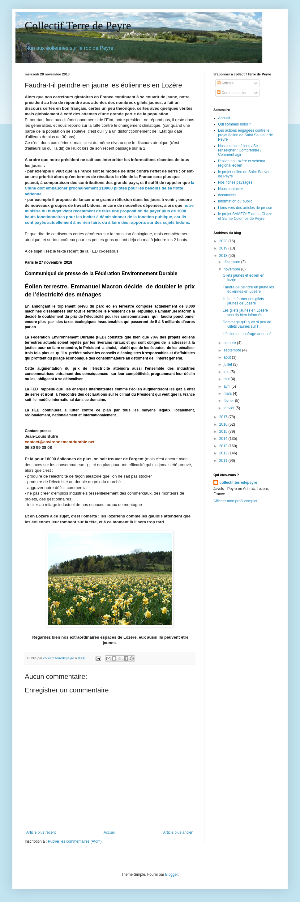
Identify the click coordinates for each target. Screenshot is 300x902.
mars (228, 393)
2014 (224, 438)
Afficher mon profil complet (235, 501)
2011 (224, 460)
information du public (235, 201)
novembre (232, 269)
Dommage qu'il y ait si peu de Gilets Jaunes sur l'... (247, 324)
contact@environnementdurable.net (59, 442)
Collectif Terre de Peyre (78, 25)
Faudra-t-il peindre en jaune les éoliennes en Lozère (248, 289)
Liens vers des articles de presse (245, 208)
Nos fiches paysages (235, 182)
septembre (233, 350)
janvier (230, 408)
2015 (224, 431)
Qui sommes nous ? (234, 124)
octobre (230, 343)
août (228, 357)
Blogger (171, 874)
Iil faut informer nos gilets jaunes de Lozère (243, 301)
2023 (224, 241)
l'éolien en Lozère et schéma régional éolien (241, 163)
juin (227, 372)
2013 (224, 446)
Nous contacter (230, 189)
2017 (224, 417)
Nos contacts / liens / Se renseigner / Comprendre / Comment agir (239, 150)
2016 (224, 424)
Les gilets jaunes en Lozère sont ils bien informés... (245, 312)
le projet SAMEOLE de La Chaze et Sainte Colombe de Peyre (245, 216)
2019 (224, 248)
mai (227, 379)
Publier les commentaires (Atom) (75, 841)
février (229, 400)
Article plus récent (41, 832)
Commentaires (231, 93)
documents (227, 195)
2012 (224, 453)
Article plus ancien (178, 832)
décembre (232, 262)
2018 (224, 255)
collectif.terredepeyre (238, 482)
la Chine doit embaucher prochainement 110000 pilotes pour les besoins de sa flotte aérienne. (109, 188)
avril (227, 386)
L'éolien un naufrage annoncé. (247, 334)
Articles (225, 83)
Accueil (110, 832)
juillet (228, 364)
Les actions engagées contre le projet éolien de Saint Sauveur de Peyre (245, 135)
